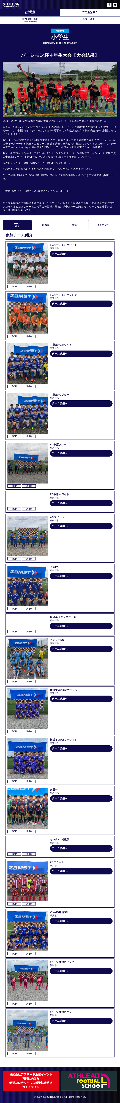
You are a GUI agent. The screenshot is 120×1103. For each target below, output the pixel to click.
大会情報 (30, 12)
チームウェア (90, 12)
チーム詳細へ (59, 253)
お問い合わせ (90, 20)
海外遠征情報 (30, 20)
